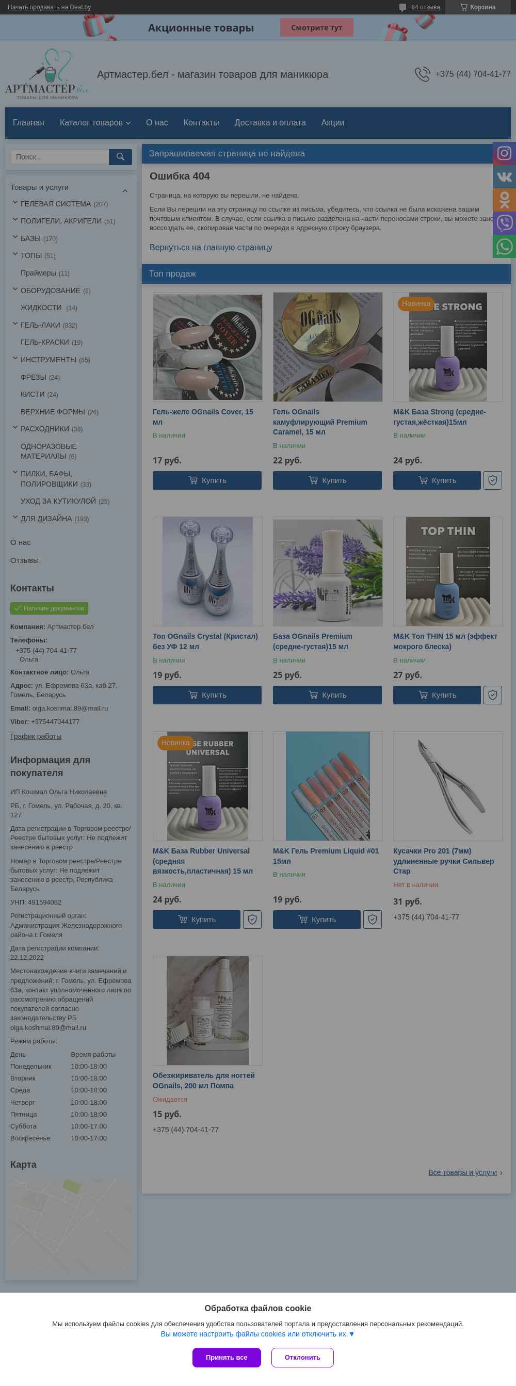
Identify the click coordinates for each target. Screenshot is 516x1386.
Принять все (227, 1357)
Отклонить (302, 1357)
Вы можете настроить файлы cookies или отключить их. (254, 1334)
